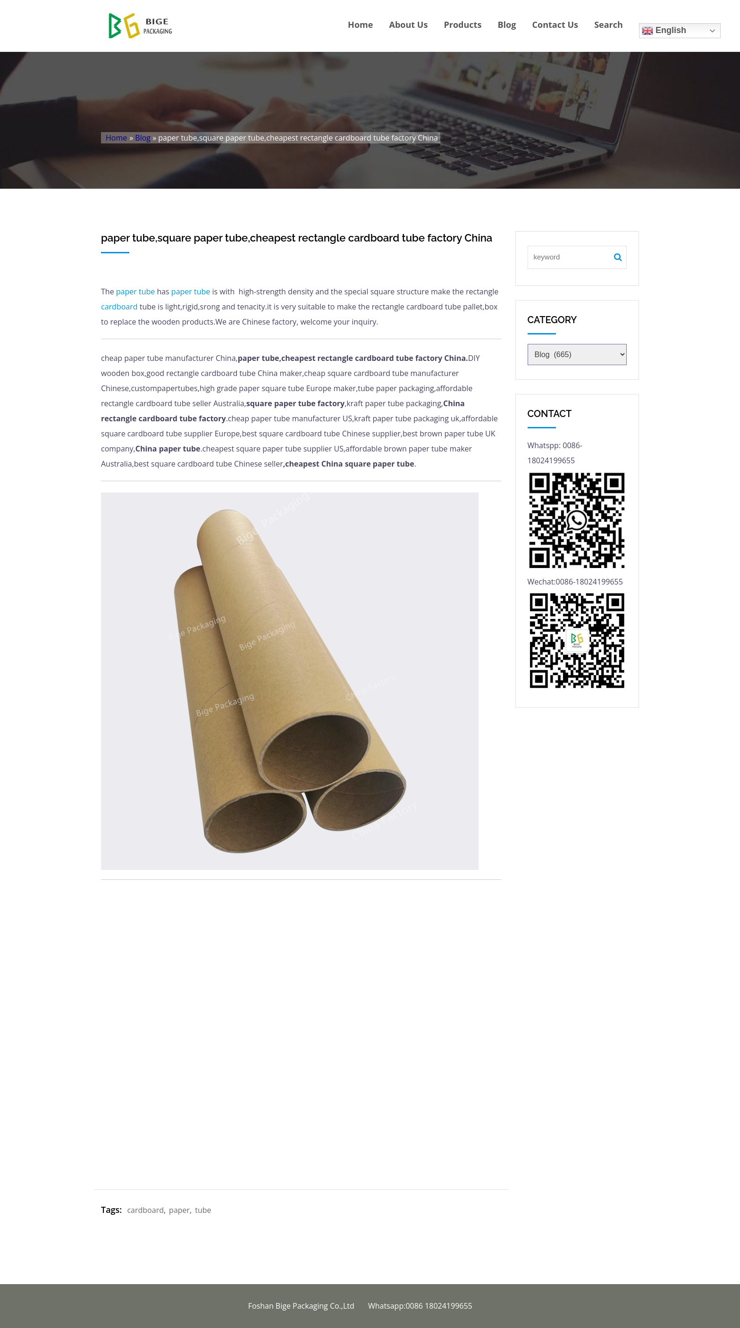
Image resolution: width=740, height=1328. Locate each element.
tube (147, 291)
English (664, 30)
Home (360, 24)
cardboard (119, 306)
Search (608, 24)
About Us (408, 24)
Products (462, 24)
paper (126, 291)
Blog (507, 24)
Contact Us (555, 24)
